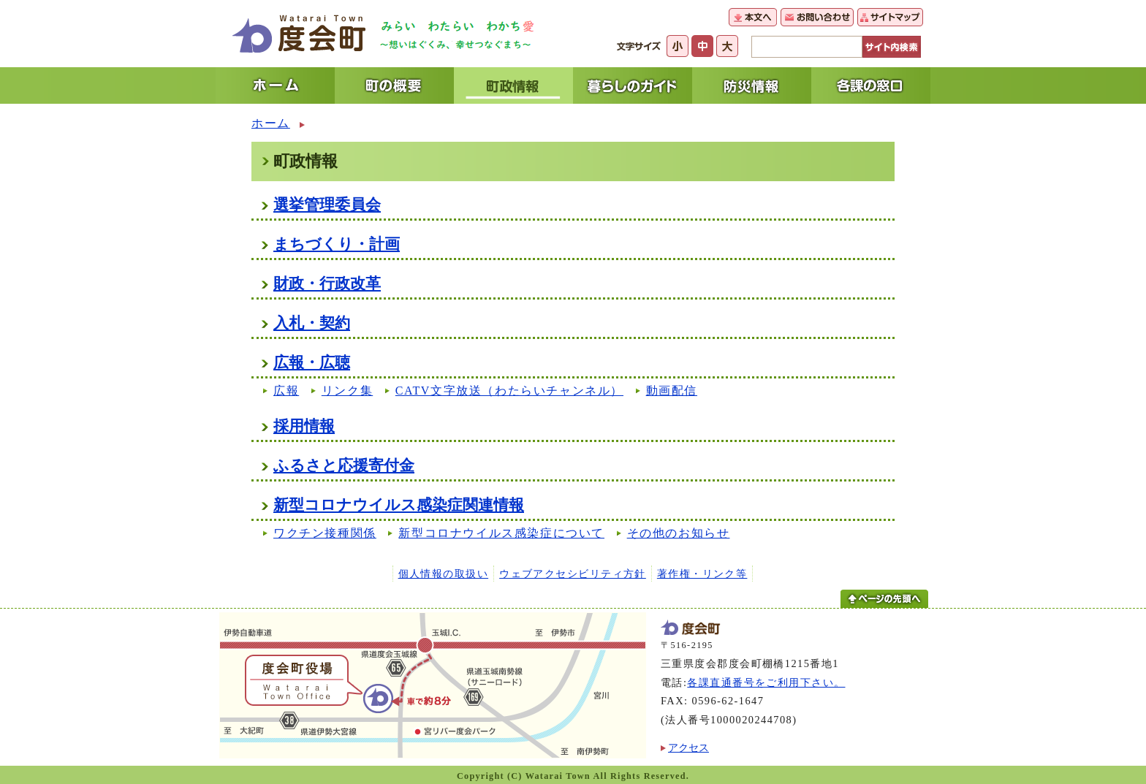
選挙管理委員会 (327, 204)
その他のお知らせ (678, 533)
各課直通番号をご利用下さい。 (766, 682)
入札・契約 (311, 322)
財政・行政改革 (327, 283)
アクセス (688, 747)
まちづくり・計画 (336, 243)
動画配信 (671, 390)
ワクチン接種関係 (324, 533)
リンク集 (347, 390)
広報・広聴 (311, 362)
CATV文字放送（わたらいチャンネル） (509, 390)
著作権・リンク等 (702, 573)
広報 (286, 390)
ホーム (270, 123)
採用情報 (304, 425)
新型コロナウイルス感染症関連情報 (398, 504)
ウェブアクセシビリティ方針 (572, 573)
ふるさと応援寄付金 (343, 465)
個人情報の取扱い (443, 573)
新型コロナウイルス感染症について (501, 533)
